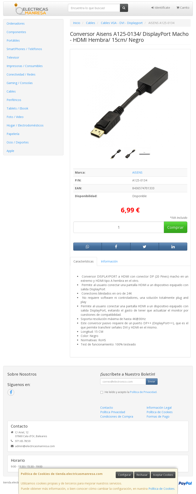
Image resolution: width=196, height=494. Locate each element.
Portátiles (13, 40)
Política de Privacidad (143, 392)
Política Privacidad (112, 412)
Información (109, 261)
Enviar (151, 381)
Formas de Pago (158, 416)
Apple (10, 151)
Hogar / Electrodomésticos (25, 125)
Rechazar (142, 475)
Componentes (16, 32)
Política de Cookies (161, 489)
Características (83, 261)
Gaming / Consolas (20, 83)
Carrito (182, 8)
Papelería (13, 134)
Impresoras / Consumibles (25, 66)
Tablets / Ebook (17, 108)
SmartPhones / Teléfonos (24, 49)
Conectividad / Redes (21, 74)
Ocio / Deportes (18, 142)
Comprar (175, 227)
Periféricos (14, 100)
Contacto (106, 408)
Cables (11, 91)
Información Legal (159, 408)
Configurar (124, 475)
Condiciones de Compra (116, 416)
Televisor (13, 57)
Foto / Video (15, 117)
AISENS (137, 172)
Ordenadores (16, 23)
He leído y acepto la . (131, 392)
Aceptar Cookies (163, 475)
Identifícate (160, 8)
